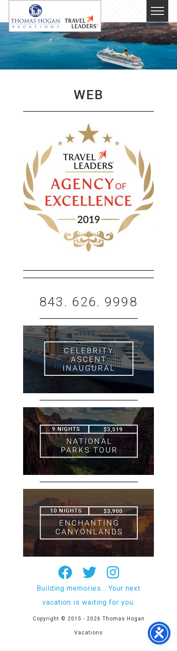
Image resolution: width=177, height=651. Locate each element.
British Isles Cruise (88, 359)
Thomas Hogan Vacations (55, 15)
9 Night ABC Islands (88, 441)
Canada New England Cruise (88, 523)
